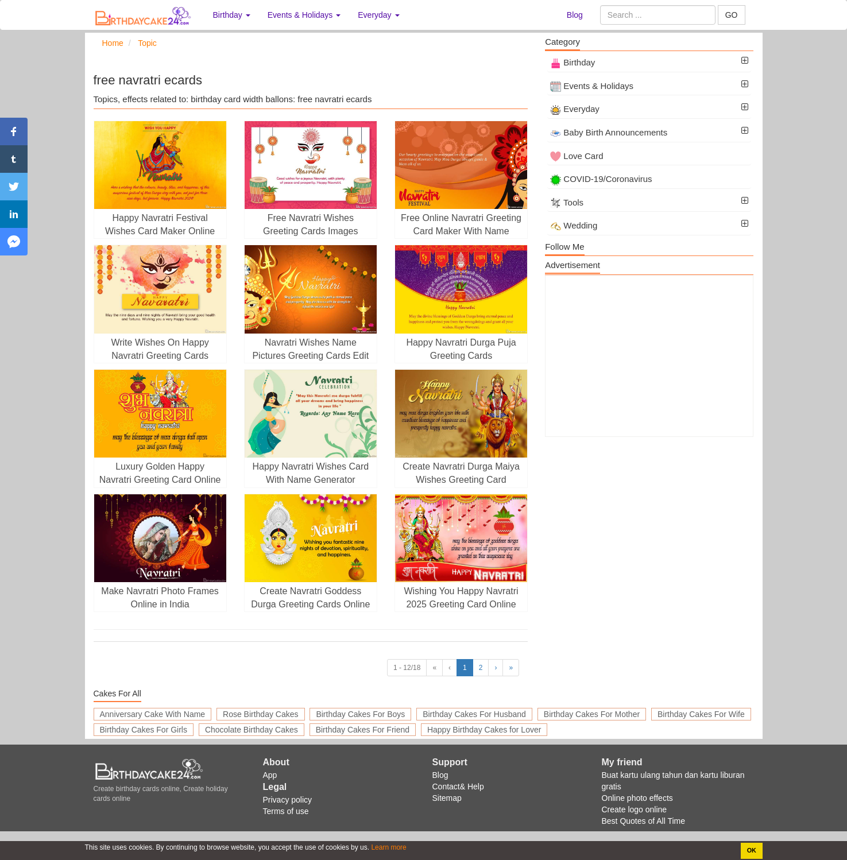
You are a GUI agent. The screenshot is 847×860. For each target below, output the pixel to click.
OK (751, 850)
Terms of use (286, 811)
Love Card (576, 156)
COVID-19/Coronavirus (601, 179)
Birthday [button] (231, 15)
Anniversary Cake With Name (153, 714)
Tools (566, 202)
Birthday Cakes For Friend (362, 729)
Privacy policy (287, 799)
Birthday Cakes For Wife (701, 714)
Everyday (575, 109)
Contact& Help (458, 786)
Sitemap (447, 798)
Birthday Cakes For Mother (592, 714)
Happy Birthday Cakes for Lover (484, 729)
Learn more (388, 847)
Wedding (573, 225)
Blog (575, 15)
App (270, 775)
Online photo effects (637, 798)
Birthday (572, 62)
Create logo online (634, 809)
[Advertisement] (649, 356)
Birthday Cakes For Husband (474, 714)
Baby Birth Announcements (608, 132)
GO (731, 15)
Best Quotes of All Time (644, 821)
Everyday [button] (378, 15)
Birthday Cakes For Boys (360, 714)
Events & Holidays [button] (304, 15)
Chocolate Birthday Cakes (251, 729)
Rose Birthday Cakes (261, 714)
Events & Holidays (591, 86)
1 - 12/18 (406, 668)
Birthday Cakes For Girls (143, 729)
